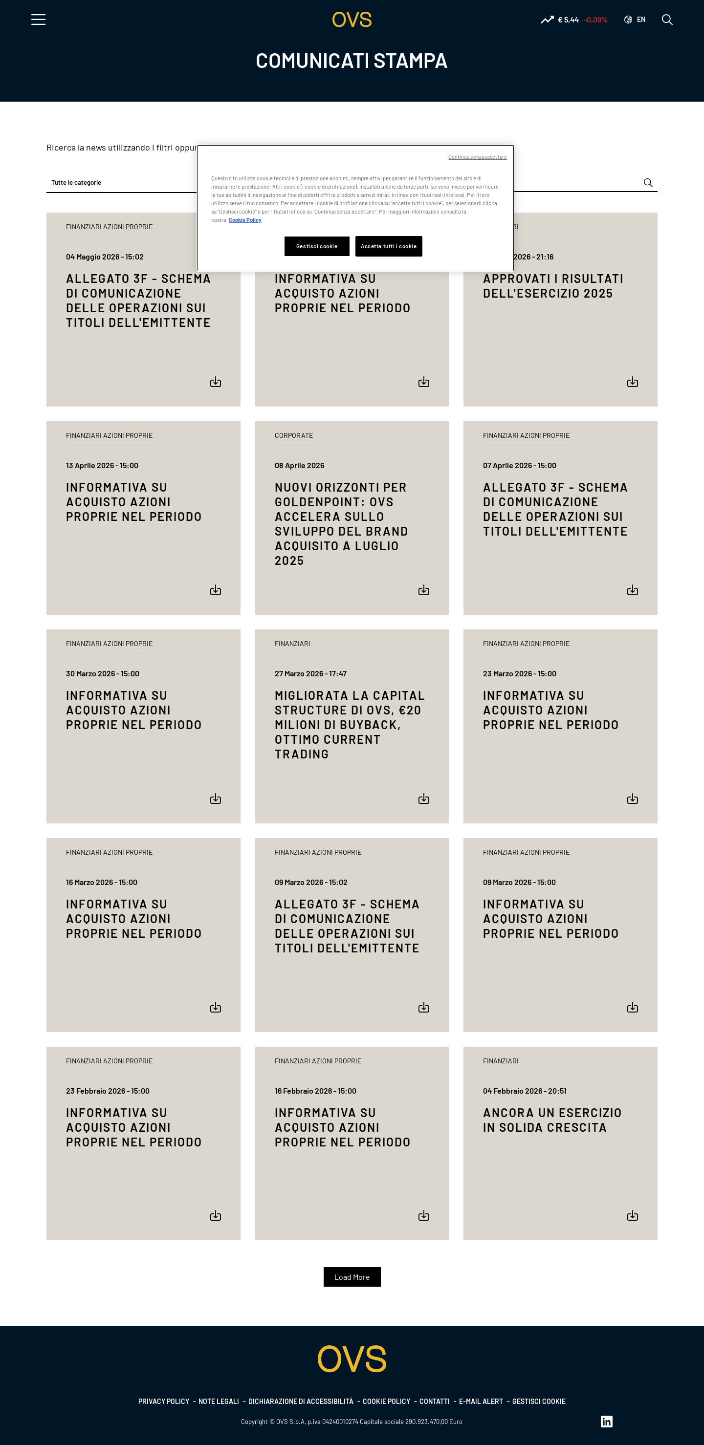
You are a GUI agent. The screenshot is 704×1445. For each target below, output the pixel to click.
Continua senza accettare (477, 156)
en (641, 19)
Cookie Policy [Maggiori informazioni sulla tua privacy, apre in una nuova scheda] (245, 219)
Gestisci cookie (539, 1401)
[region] (355, 208)
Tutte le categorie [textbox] (76, 182)
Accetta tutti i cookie (389, 246)
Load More (352, 1276)
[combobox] (143, 183)
